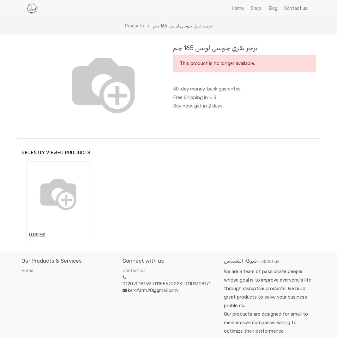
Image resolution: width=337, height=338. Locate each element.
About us (270, 261)
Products (134, 26)
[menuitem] (237, 8)
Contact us (134, 270)
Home (27, 270)
